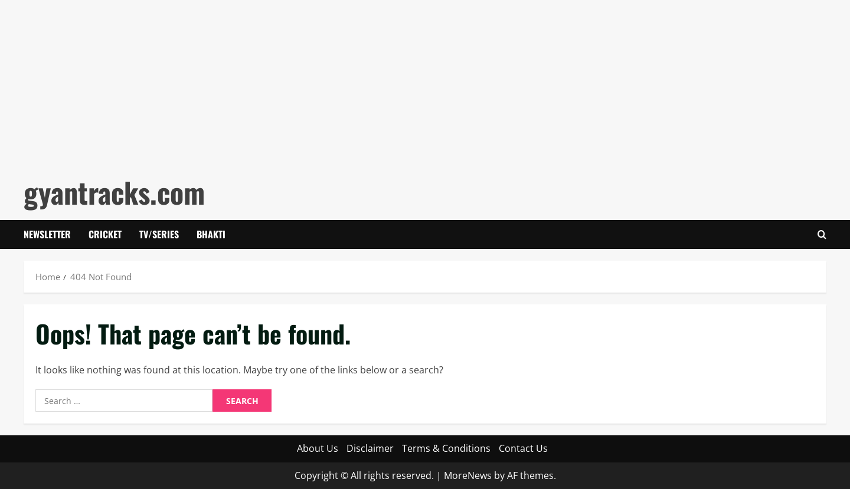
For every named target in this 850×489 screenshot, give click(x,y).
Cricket (105, 234)
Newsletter (47, 234)
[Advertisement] (354, 82)
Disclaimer (370, 448)
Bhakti (211, 234)
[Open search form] (822, 234)
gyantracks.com (114, 192)
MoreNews (468, 475)
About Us (317, 448)
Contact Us (523, 448)
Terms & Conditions (446, 448)
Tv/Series (159, 234)
